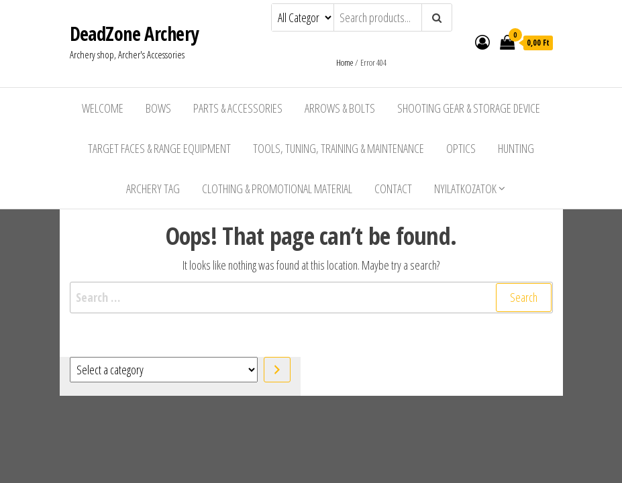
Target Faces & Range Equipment (159, 148)
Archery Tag (153, 188)
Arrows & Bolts (340, 108)
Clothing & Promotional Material (277, 188)
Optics (461, 148)
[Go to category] (277, 369)
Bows (158, 108)
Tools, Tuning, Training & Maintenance (338, 148)
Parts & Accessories (237, 108)
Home (344, 62)
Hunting (516, 148)
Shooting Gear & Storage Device (468, 108)
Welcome (102, 108)
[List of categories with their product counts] (164, 369)
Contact (393, 188)
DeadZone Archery (134, 33)
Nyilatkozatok (465, 188)
